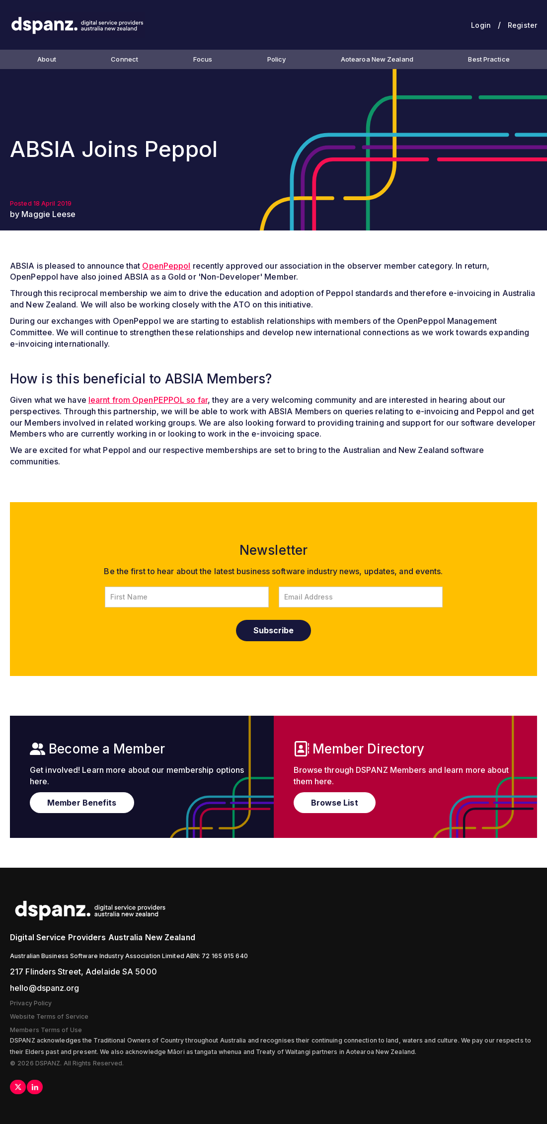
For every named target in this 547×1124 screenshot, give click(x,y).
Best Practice (488, 59)
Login (481, 25)
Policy (276, 59)
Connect (124, 59)
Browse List (334, 803)
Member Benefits (82, 803)
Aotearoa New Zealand (377, 59)
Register (522, 25)
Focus (203, 59)
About (46, 59)
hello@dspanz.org (44, 988)
